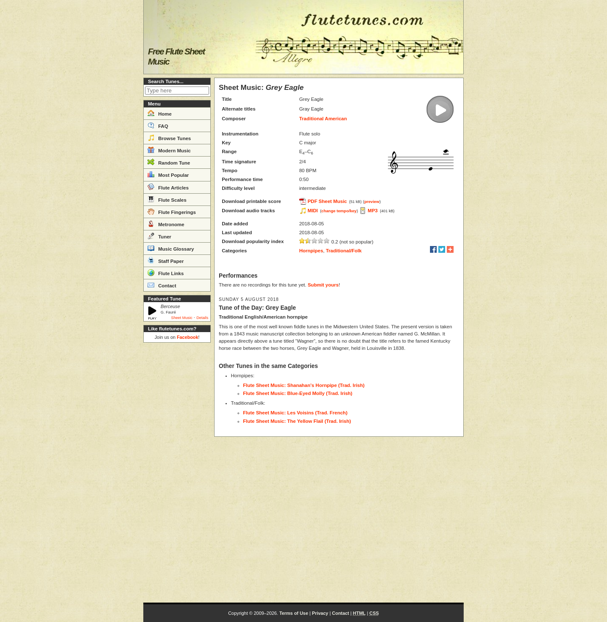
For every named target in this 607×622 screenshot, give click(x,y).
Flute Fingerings (172, 211)
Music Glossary (171, 248)
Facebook (187, 337)
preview (371, 201)
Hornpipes (311, 250)
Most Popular (168, 174)
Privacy (320, 613)
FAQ (158, 125)
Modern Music (169, 149)
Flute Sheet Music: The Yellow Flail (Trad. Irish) (297, 421)
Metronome (166, 223)
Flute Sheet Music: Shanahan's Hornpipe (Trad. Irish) (304, 385)
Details (202, 318)
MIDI (313, 210)
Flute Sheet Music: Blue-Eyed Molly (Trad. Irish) (297, 393)
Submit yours (323, 284)
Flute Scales (167, 199)
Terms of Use (293, 613)
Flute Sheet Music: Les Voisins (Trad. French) (295, 412)
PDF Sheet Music (327, 201)
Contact (162, 284)
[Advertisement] (177, 472)
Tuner (159, 236)
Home (160, 113)
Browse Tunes (169, 137)
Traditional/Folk (344, 250)
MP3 (373, 210)
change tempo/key (339, 210)
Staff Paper (166, 260)
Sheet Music (182, 318)
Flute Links (166, 272)
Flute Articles (168, 187)
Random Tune (169, 162)
